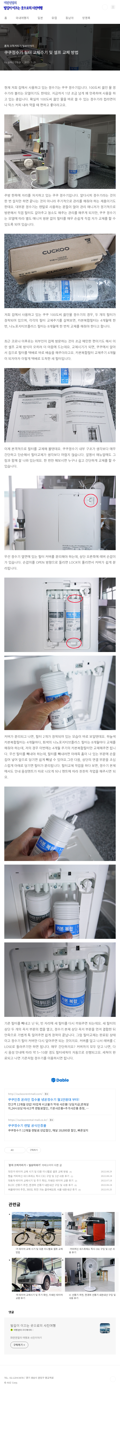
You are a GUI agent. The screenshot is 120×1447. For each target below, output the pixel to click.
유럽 (54, 18)
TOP (113, 1435)
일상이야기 (34, 1221)
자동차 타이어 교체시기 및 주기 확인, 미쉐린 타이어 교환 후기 (40, 1237)
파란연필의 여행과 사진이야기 (26, 1394)
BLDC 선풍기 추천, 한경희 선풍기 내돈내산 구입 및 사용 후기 (40, 1241)
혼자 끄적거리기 (17, 1221)
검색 (105, 7)
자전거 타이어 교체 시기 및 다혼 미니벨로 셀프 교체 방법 (38, 1228)
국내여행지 (22, 18)
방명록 (86, 18)
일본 (40, 18)
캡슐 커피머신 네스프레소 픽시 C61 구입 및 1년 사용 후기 (38, 1232)
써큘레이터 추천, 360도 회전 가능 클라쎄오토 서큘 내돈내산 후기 (42, 1246)
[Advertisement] (60, 1092)
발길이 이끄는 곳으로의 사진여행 (33, 1382)
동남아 (70, 18)
